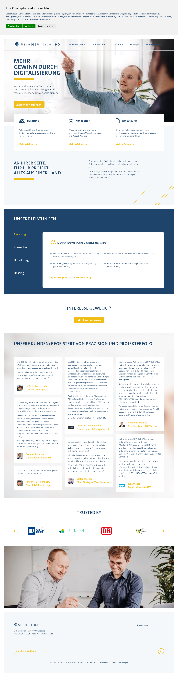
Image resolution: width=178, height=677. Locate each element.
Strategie (134, 44)
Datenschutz (103, 663)
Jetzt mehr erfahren (29, 105)
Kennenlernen (142, 625)
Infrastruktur (99, 44)
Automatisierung (77, 44)
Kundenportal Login (26, 651)
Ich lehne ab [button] (28, 26)
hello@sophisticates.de (42, 633)
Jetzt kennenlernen (89, 320)
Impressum (91, 663)
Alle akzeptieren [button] (14, 26)
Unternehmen (153, 44)
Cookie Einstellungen (120, 663)
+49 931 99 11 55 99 (22, 633)
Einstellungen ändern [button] (46, 26)
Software (118, 44)
